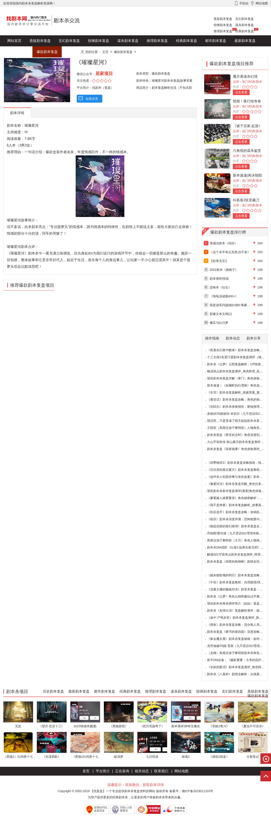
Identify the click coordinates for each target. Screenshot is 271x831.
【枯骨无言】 (219, 261)
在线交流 (92, 98)
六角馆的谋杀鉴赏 (247, 151)
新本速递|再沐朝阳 (247, 175)
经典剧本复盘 (244, 31)
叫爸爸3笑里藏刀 (246, 200)
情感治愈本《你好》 (223, 243)
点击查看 (241, 92)
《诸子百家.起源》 (247, 126)
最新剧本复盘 (245, 41)
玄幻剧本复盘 (244, 19)
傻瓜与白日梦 (219, 322)
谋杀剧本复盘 (244, 25)
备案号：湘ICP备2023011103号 (191, 791)
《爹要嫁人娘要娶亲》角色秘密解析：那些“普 (238, 498)
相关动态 (142, 771)
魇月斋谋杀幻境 (245, 76)
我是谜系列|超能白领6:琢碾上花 (231, 305)
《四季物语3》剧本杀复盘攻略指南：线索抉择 (239, 462)
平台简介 (103, 771)
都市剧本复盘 (215, 41)
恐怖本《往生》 (220, 287)
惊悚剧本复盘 (223, 25)
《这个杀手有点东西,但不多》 (230, 252)
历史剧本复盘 (17, 52)
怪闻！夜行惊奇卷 (247, 101)
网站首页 (14, 41)
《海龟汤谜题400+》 (224, 296)
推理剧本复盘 (223, 31)
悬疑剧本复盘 (223, 19)
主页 (105, 52)
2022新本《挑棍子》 (224, 269)
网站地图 (181, 771)
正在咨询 (122, 771)
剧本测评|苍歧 (219, 278)
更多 (69, 52)
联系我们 (161, 771)
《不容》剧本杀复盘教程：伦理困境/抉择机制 (238, 582)
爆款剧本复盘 (47, 52)
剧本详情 (17, 113)
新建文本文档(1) (221, 314)
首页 (86, 771)
